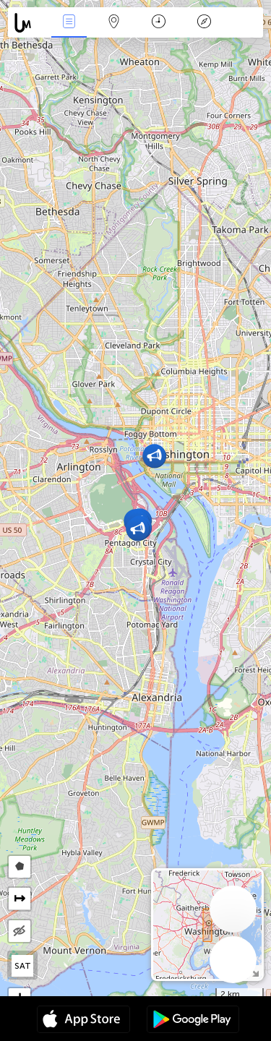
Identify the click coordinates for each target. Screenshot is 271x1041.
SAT (22, 966)
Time (158, 23)
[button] (154, 456)
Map (114, 23)
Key (204, 23)
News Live (68, 23)
